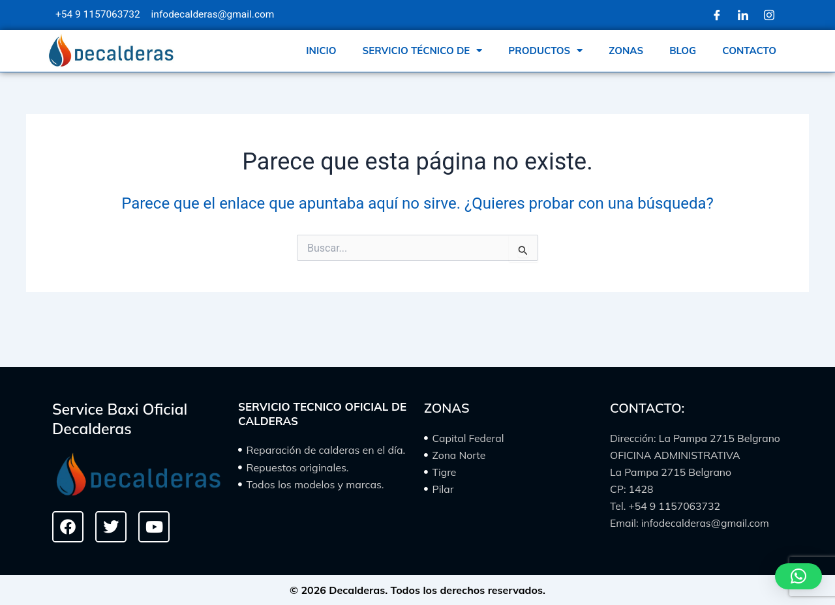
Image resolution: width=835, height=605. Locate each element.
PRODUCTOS (545, 50)
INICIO (321, 50)
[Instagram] (769, 15)
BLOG (682, 50)
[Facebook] (717, 15)
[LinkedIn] (743, 15)
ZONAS (626, 50)
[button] (798, 576)
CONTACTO (749, 50)
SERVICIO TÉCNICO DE (423, 50)
